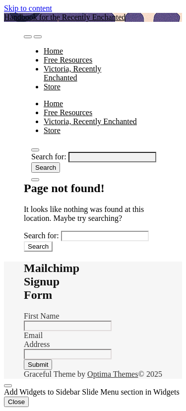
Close (16, 402)
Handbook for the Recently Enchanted (64, 17)
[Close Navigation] (35, 179)
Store (52, 86)
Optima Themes (112, 374)
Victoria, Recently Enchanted (72, 73)
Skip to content (28, 8)
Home (53, 51)
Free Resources (68, 60)
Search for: (48, 156)
